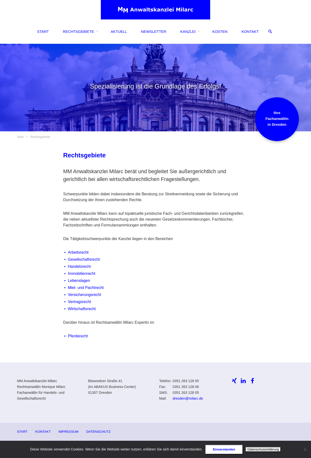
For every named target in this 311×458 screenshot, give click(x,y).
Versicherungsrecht (84, 295)
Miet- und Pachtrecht (86, 288)
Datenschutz (98, 431)
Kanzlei (188, 31)
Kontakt (250, 31)
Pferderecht (78, 336)
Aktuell (119, 31)
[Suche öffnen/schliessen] (270, 31)
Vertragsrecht (79, 302)
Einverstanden (224, 449)
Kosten (219, 31)
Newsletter (153, 31)
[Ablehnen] (304, 449)
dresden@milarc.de (188, 398)
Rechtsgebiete (78, 31)
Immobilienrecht (81, 273)
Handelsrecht (79, 266)
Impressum (68, 431)
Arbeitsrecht (78, 252)
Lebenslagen (79, 280)
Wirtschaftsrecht (82, 309)
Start (43, 31)
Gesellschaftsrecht (84, 259)
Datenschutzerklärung (263, 449)
